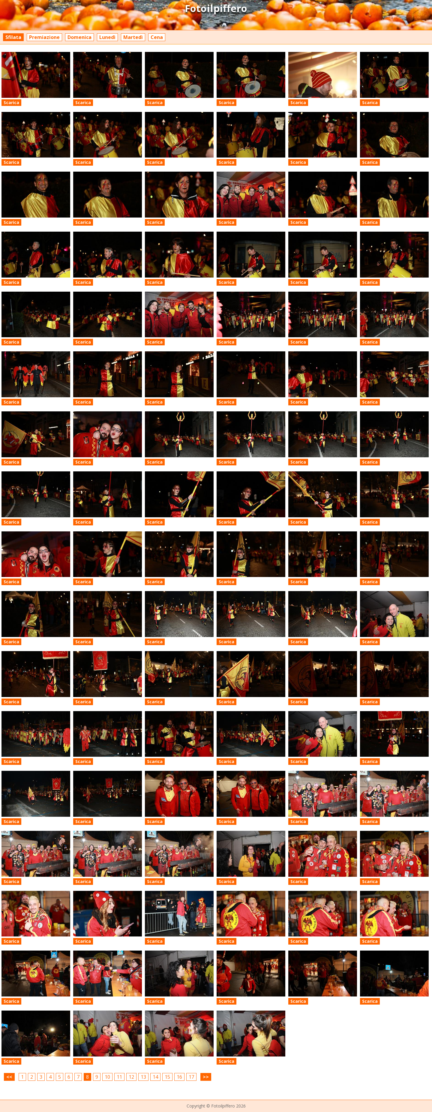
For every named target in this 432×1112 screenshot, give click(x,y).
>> (206, 1077)
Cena (157, 37)
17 (191, 1077)
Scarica (11, 102)
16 (179, 1077)
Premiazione (44, 37)
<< (9, 1077)
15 (167, 1077)
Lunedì (107, 37)
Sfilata (13, 37)
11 (119, 1077)
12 (131, 1077)
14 (155, 1077)
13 (143, 1077)
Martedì (133, 37)
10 (107, 1077)
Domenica (80, 37)
